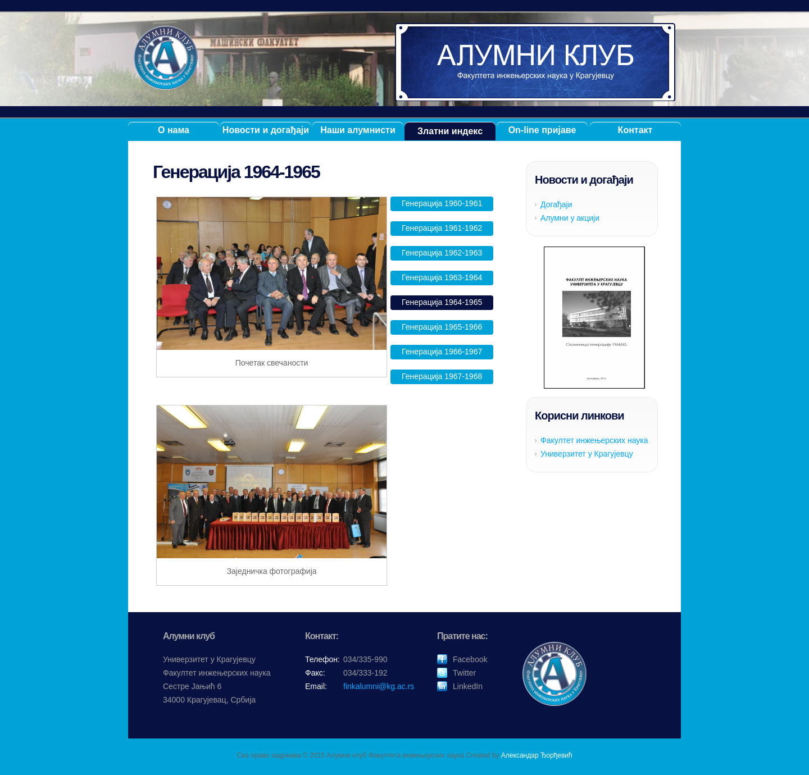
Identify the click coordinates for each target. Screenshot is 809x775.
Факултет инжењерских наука (594, 440)
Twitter (464, 672)
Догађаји (556, 204)
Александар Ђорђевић (536, 755)
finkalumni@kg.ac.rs (378, 686)
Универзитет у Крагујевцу (586, 453)
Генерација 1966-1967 (442, 351)
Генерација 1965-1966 (442, 326)
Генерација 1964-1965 (442, 302)
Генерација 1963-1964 (442, 277)
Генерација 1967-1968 (442, 376)
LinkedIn (468, 686)
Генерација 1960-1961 (442, 203)
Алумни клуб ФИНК (535, 62)
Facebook (470, 659)
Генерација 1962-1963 (442, 252)
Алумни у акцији (569, 217)
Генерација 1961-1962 (442, 228)
